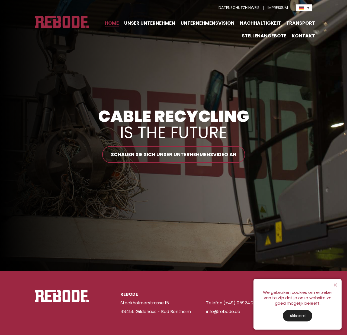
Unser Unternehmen (149, 23)
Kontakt (303, 36)
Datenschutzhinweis (239, 7)
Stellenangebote (264, 36)
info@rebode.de (223, 311)
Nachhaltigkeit (260, 23)
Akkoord (298, 315)
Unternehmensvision (207, 23)
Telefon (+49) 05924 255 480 (237, 303)
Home (112, 23)
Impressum (278, 7)
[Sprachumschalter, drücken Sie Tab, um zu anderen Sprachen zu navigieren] (304, 7)
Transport (300, 23)
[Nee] (335, 285)
